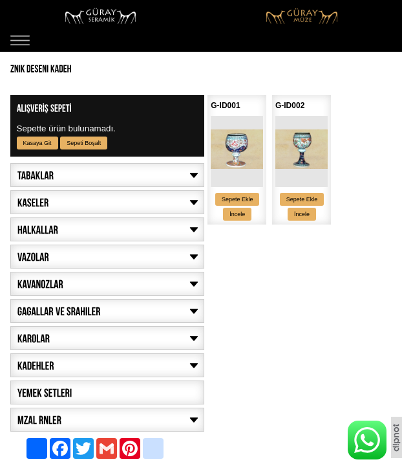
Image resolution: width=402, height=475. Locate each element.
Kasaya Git (37, 143)
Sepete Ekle (237, 199)
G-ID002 (289, 105)
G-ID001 (225, 105)
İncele (237, 214)
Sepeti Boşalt (84, 143)
